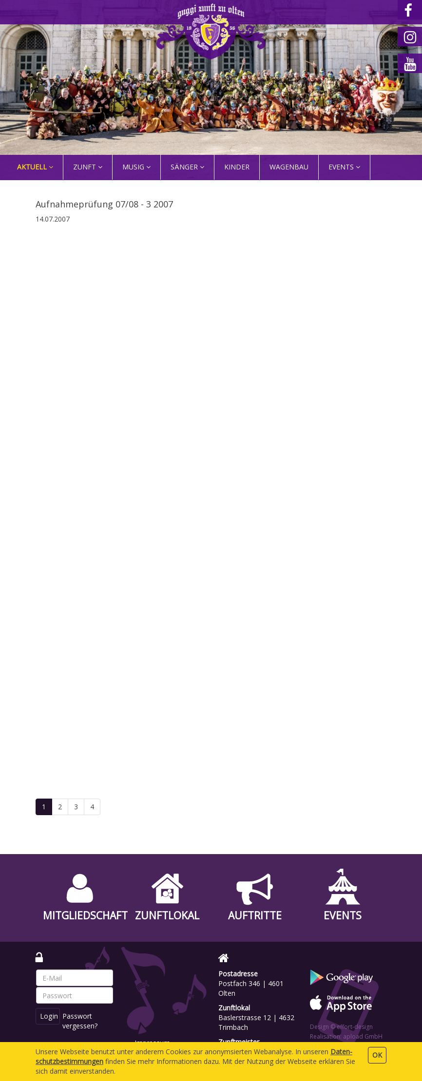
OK (377, 1055)
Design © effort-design (341, 1027)
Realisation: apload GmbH (346, 1036)
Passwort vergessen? (81, 1020)
